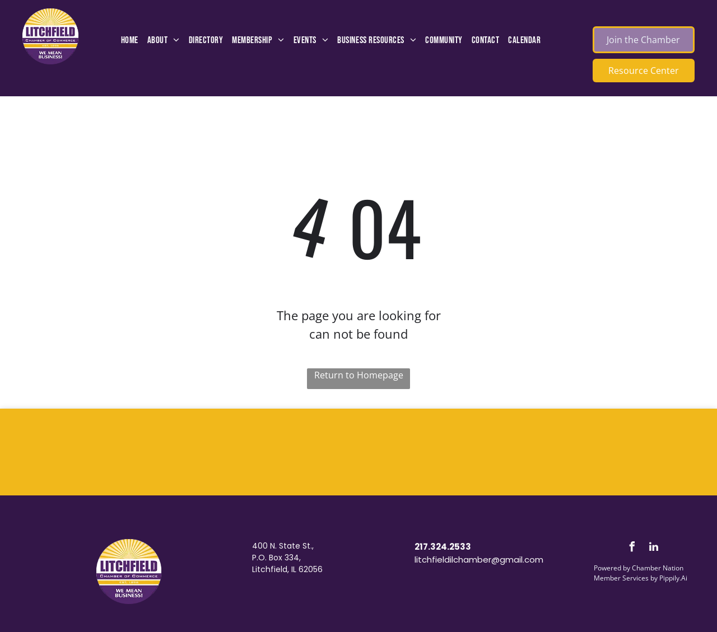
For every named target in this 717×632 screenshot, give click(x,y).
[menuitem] (130, 41)
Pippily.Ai (673, 578)
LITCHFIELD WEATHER (358, 451)
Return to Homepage (358, 375)
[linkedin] (654, 548)
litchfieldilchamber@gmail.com (479, 559)
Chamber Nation (657, 568)
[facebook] (632, 548)
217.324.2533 (443, 547)
